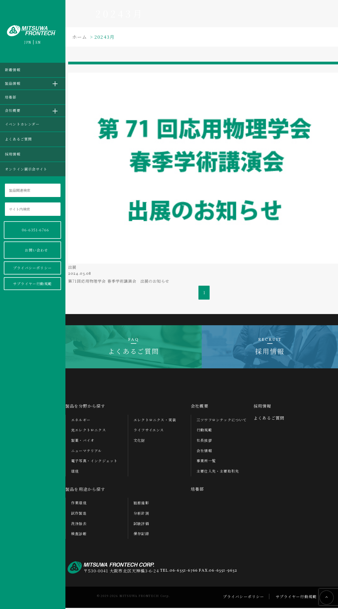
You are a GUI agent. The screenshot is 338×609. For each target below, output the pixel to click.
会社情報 (204, 451)
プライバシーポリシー (32, 267)
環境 (75, 472)
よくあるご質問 (18, 139)
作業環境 (79, 503)
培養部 (11, 97)
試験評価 (141, 524)
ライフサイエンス (149, 431)
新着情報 (12, 69)
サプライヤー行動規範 (32, 283)
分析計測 (141, 514)
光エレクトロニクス (88, 431)
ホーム (79, 36)
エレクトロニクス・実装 (155, 420)
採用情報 (12, 154)
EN (38, 42)
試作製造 (79, 514)
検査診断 (79, 534)
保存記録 (141, 534)
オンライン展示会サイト (26, 169)
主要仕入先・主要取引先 (218, 472)
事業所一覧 (206, 461)
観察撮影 (141, 503)
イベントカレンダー (22, 124)
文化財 (139, 441)
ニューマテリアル (86, 451)
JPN (27, 42)
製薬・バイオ (82, 441)
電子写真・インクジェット (94, 461)
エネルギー (80, 420)
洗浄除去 (79, 524)
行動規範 (204, 431)
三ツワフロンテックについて (222, 420)
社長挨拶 (204, 441)
